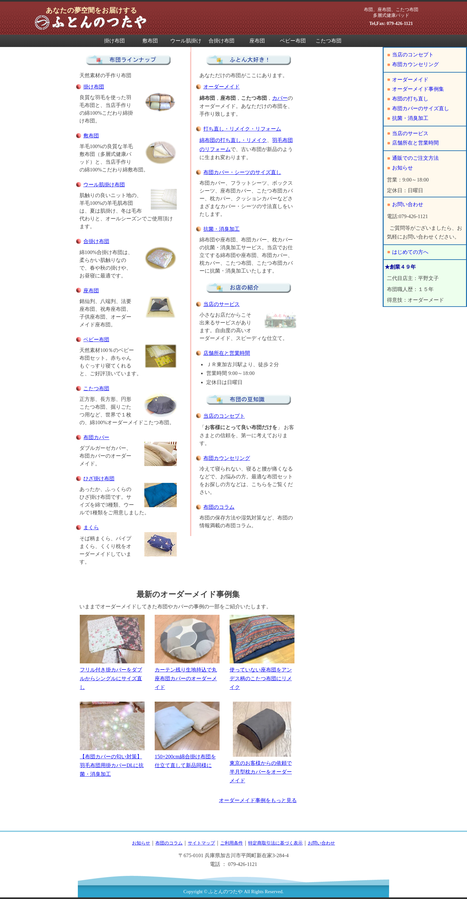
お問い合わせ (407, 204)
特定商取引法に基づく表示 (275, 843)
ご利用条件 (231, 843)
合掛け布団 (221, 40)
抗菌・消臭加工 (221, 229)
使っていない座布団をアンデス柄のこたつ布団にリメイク (262, 652)
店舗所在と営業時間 (226, 353)
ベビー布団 (293, 40)
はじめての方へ (410, 252)
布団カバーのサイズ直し (420, 108)
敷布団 (150, 40)
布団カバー (96, 437)
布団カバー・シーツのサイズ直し (242, 172)
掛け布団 (114, 40)
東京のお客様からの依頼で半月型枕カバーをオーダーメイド (262, 743)
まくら (91, 527)
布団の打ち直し (410, 98)
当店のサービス (221, 304)
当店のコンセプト (224, 416)
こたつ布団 (328, 40)
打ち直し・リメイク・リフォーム (242, 129)
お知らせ (402, 167)
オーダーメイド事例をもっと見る (258, 800)
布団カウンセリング (226, 458)
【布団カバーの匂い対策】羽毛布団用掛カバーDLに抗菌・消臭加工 (112, 739)
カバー (280, 98)
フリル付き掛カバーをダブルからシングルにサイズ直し (112, 652)
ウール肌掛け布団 (185, 42)
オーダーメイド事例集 (418, 89)
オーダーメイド (221, 86)
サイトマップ (201, 843)
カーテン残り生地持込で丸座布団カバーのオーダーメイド (187, 652)
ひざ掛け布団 (98, 478)
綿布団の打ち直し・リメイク (233, 140)
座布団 (257, 40)
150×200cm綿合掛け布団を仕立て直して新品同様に (187, 735)
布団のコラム (218, 507)
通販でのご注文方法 (415, 158)
